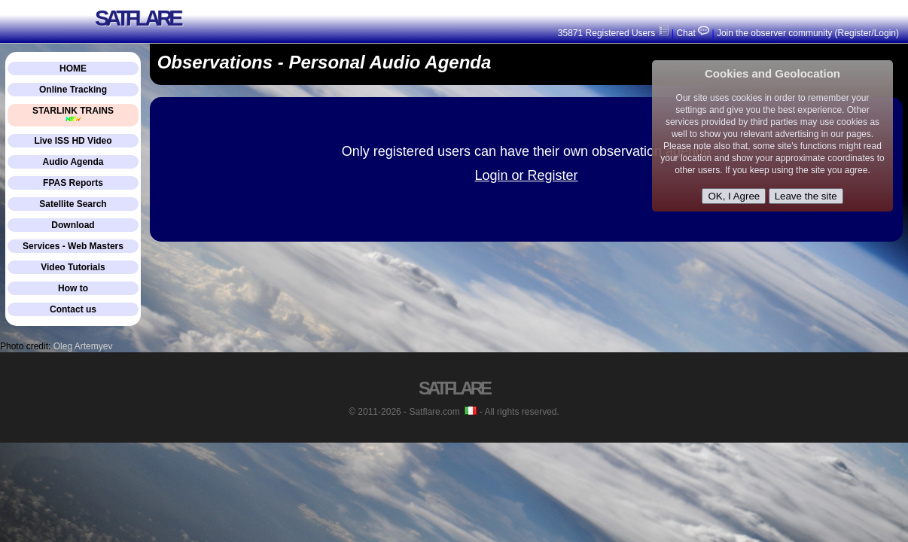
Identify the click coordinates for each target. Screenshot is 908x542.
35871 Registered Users (613, 33)
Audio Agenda (73, 162)
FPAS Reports (73, 183)
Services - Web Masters (73, 246)
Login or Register (525, 175)
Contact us (73, 309)
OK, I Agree (734, 196)
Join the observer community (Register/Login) (808, 33)
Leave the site (806, 196)
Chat (691, 33)
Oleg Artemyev (83, 346)
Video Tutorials (73, 267)
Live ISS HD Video (72, 141)
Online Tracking (73, 89)
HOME (73, 68)
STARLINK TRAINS (73, 114)
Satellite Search (72, 204)
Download (72, 225)
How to (73, 288)
